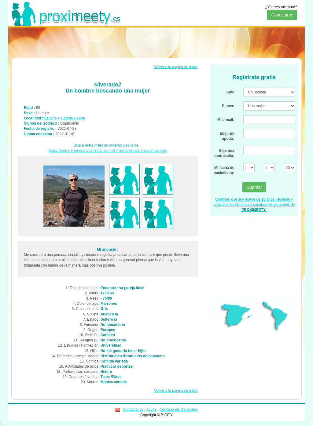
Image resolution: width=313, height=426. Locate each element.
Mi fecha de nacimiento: (224, 170)
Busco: (228, 106)
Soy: (230, 92)
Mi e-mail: (225, 120)
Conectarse (282, 15)
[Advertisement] (156, 42)
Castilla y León (73, 118)
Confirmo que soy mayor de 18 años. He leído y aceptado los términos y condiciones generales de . (254, 204)
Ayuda (151, 409)
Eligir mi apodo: (227, 136)
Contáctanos (133, 409)
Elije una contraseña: (223, 153)
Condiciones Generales (179, 409)
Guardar (254, 187)
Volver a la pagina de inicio (176, 67)
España (50, 118)
